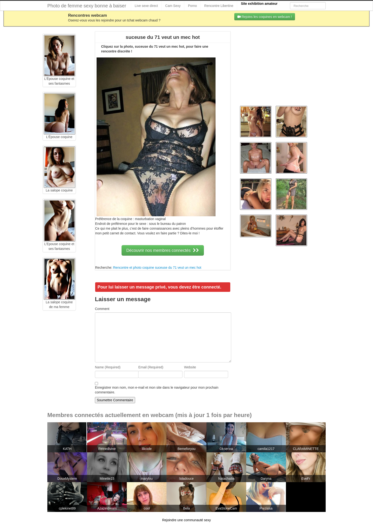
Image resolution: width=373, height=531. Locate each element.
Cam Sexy (173, 6)
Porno (192, 6)
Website (190, 367)
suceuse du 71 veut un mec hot (178, 267)
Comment (102, 309)
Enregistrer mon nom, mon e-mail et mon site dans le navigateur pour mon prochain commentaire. (156, 390)
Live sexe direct (146, 6)
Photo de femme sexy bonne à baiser (86, 5)
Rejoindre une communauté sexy (186, 520)
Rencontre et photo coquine (133, 267)
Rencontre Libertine (218, 6)
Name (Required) (107, 367)
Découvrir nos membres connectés (162, 250)
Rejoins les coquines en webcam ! (264, 17)
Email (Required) (150, 367)
